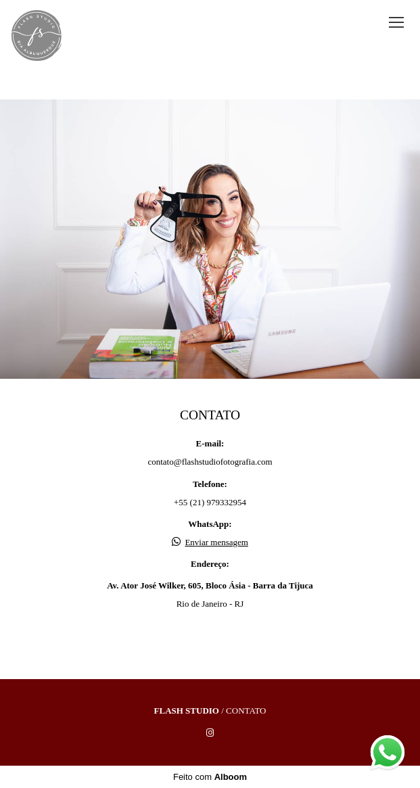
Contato (246, 710)
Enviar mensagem (216, 542)
